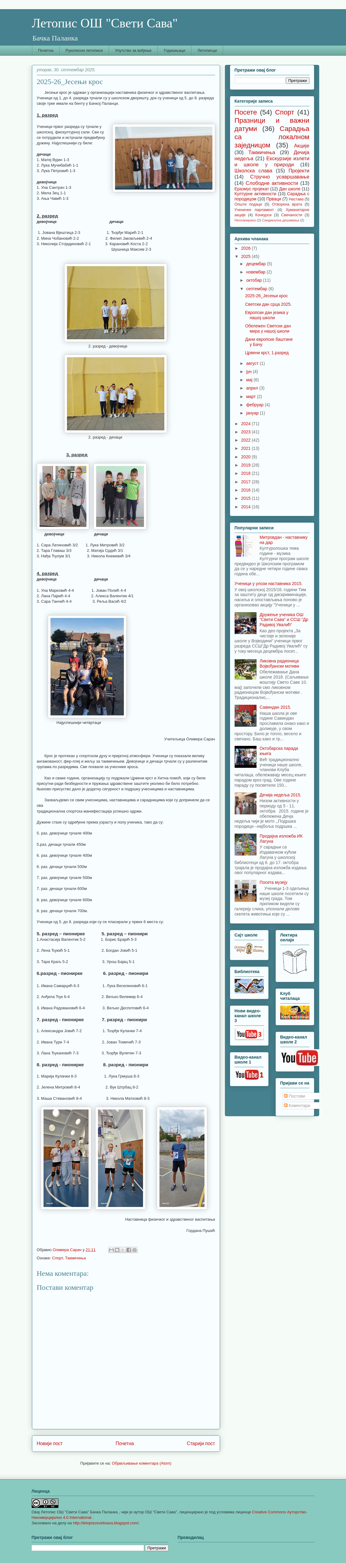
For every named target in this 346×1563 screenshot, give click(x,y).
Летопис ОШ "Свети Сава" (105, 23)
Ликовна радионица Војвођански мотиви (279, 663)
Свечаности (291, 215)
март (251, 396)
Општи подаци (248, 204)
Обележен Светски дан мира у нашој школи (268, 328)
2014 (246, 506)
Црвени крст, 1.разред (266, 352)
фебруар (255, 404)
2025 (246, 256)
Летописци (207, 50)
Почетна (45, 50)
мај (249, 379)
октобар (254, 280)
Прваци (273, 198)
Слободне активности (272, 183)
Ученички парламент (254, 210)
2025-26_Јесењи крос (266, 295)
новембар (256, 272)
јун (249, 371)
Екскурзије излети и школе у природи (272, 162)
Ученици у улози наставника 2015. (269, 583)
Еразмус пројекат (252, 188)
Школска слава (253, 171)
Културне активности (255, 193)
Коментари (297, 1105)
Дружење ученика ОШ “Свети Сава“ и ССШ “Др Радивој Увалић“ (284, 619)
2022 (246, 440)
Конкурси (263, 215)
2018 (246, 473)
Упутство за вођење (133, 50)
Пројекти (298, 171)
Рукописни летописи (84, 50)
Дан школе (289, 188)
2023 (246, 431)
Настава (296, 199)
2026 (246, 248)
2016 (246, 490)
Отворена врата (287, 204)
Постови (294, 1096)
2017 (246, 481)
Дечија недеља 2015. (280, 794)
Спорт (57, 1258)
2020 (246, 456)
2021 (246, 448)
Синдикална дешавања (280, 220)
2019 (246, 465)
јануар (253, 413)
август (253, 363)
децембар (256, 263)
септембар (257, 288)
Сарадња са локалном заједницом (272, 137)
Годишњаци (174, 50)
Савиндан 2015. (275, 707)
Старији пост (201, 1443)
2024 (246, 423)
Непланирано (245, 220)
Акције (301, 146)
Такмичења (75, 1258)
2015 (246, 498)
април (252, 388)
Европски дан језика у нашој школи (266, 315)
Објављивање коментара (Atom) (142, 1463)
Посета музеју (273, 882)
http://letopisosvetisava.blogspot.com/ (106, 1523)
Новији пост (50, 1443)
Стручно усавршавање (279, 177)
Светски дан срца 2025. (268, 304)
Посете (246, 112)
